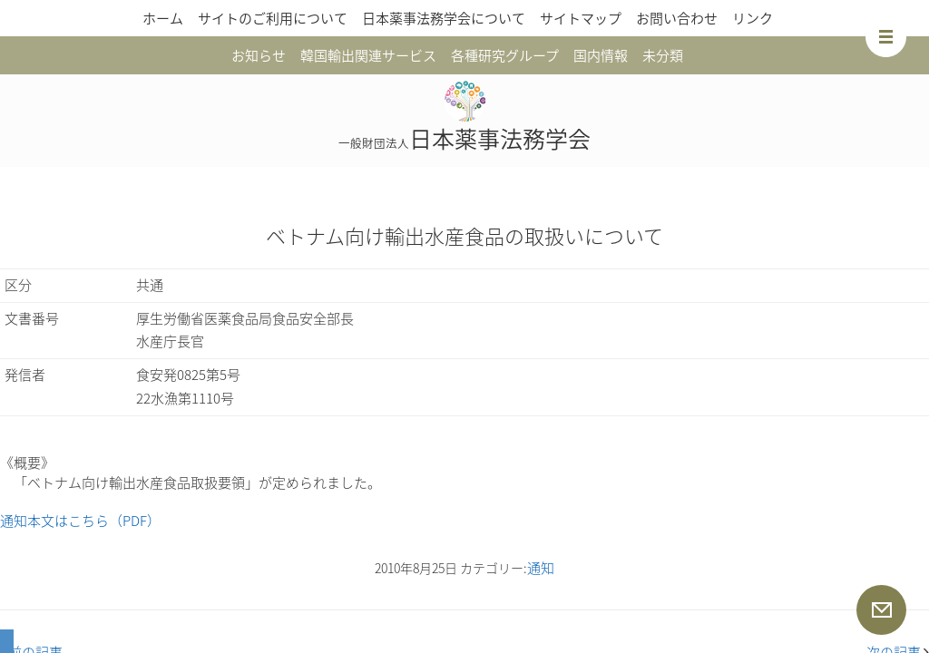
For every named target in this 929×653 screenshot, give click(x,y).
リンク (752, 18)
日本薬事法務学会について (443, 18)
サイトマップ (580, 18)
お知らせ (258, 55)
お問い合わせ (677, 18)
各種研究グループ (505, 55)
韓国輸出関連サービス (368, 55)
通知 (540, 568)
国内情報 (600, 55)
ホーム (162, 18)
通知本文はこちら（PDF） (80, 521)
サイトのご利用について (272, 18)
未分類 (662, 55)
